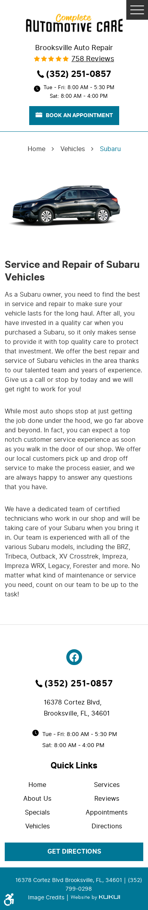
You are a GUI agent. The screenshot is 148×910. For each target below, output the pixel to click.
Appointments (106, 812)
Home (36, 148)
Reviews (106, 798)
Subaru (110, 148)
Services (107, 784)
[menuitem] (39, 785)
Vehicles (72, 148)
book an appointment (74, 115)
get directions (74, 851)
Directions (107, 826)
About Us (37, 798)
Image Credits (47, 897)
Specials (37, 812)
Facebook (74, 657)
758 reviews (92, 59)
